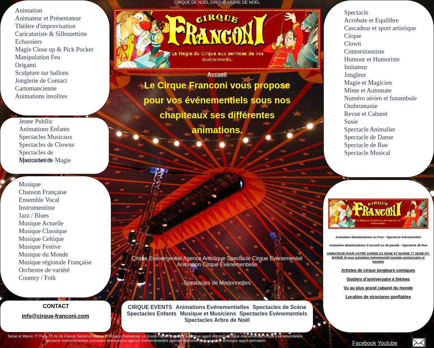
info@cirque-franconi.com (55, 316)
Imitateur (355, 66)
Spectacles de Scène (279, 307)
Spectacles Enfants (152, 313)
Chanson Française (42, 192)
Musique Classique (43, 230)
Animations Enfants (44, 128)
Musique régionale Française (55, 262)
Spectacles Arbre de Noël (217, 320)
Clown (352, 43)
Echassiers (28, 41)
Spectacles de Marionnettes (36, 152)
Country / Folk (37, 277)
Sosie (351, 121)
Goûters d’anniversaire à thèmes (378, 279)
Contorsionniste (364, 51)
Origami (25, 64)
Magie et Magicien (368, 82)
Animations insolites (41, 96)
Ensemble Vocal (39, 199)
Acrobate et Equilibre (371, 20)
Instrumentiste (37, 207)
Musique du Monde (43, 254)
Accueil (217, 74)
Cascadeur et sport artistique (380, 28)
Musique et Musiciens (208, 313)
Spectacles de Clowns (46, 144)
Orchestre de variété (44, 269)
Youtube (387, 343)
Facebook (364, 343)
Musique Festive (40, 246)
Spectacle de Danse (368, 137)
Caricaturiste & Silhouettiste (51, 33)
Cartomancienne (36, 88)
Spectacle (356, 12)
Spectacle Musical (367, 152)
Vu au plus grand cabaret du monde (378, 288)
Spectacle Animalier (369, 129)
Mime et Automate (368, 90)
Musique (30, 184)
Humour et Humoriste (372, 59)
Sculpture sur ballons (42, 72)
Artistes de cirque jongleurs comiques (378, 270)
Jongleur (355, 74)
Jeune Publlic (36, 121)
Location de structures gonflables (378, 296)
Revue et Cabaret (366, 113)
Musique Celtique (41, 238)
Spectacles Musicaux (45, 136)
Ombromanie (360, 105)
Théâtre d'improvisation (45, 25)
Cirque (352, 35)
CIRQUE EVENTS (150, 307)
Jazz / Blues (34, 215)
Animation (28, 10)
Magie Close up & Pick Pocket (54, 49)
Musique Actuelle (41, 223)
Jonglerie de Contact (41, 80)
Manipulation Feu (37, 57)
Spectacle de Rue (366, 144)
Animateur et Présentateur (48, 18)
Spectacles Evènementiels (273, 313)
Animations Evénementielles (212, 307)
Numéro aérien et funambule (380, 98)
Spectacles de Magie (45, 160)
